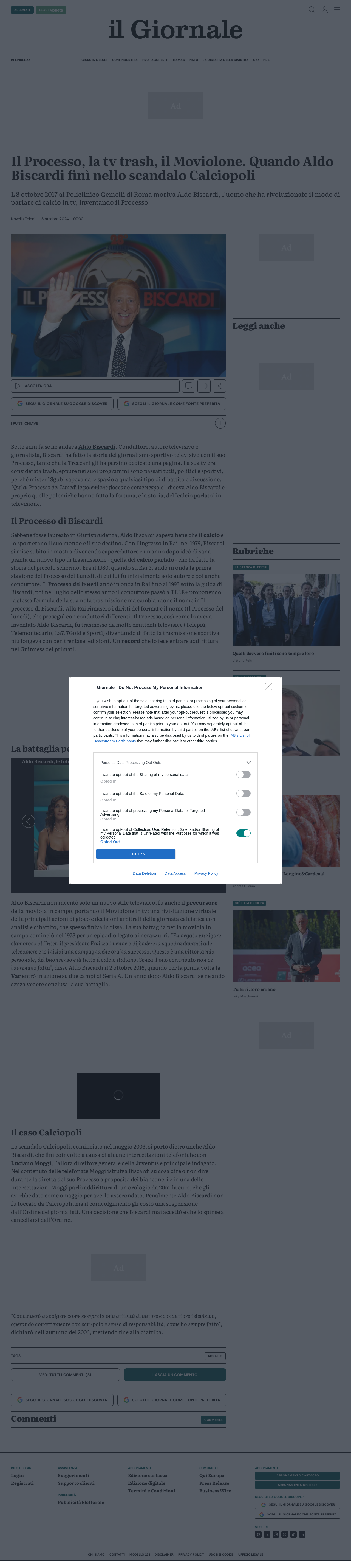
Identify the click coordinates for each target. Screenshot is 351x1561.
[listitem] (175, 762)
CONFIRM (136, 854)
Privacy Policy (206, 873)
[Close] (270, 688)
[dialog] (175, 780)
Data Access (175, 873)
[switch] (243, 774)
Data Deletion (144, 873)
